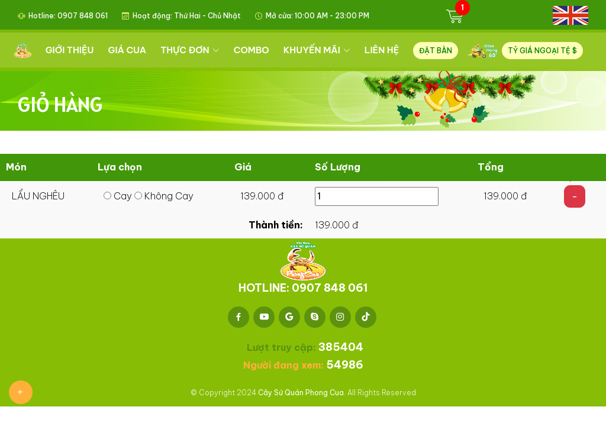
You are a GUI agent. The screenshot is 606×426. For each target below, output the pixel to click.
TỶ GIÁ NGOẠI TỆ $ (542, 50)
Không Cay (164, 196)
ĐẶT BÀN (436, 50)
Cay (118, 196)
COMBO (252, 50)
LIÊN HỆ (383, 50)
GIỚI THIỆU (71, 50)
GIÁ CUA (128, 50)
